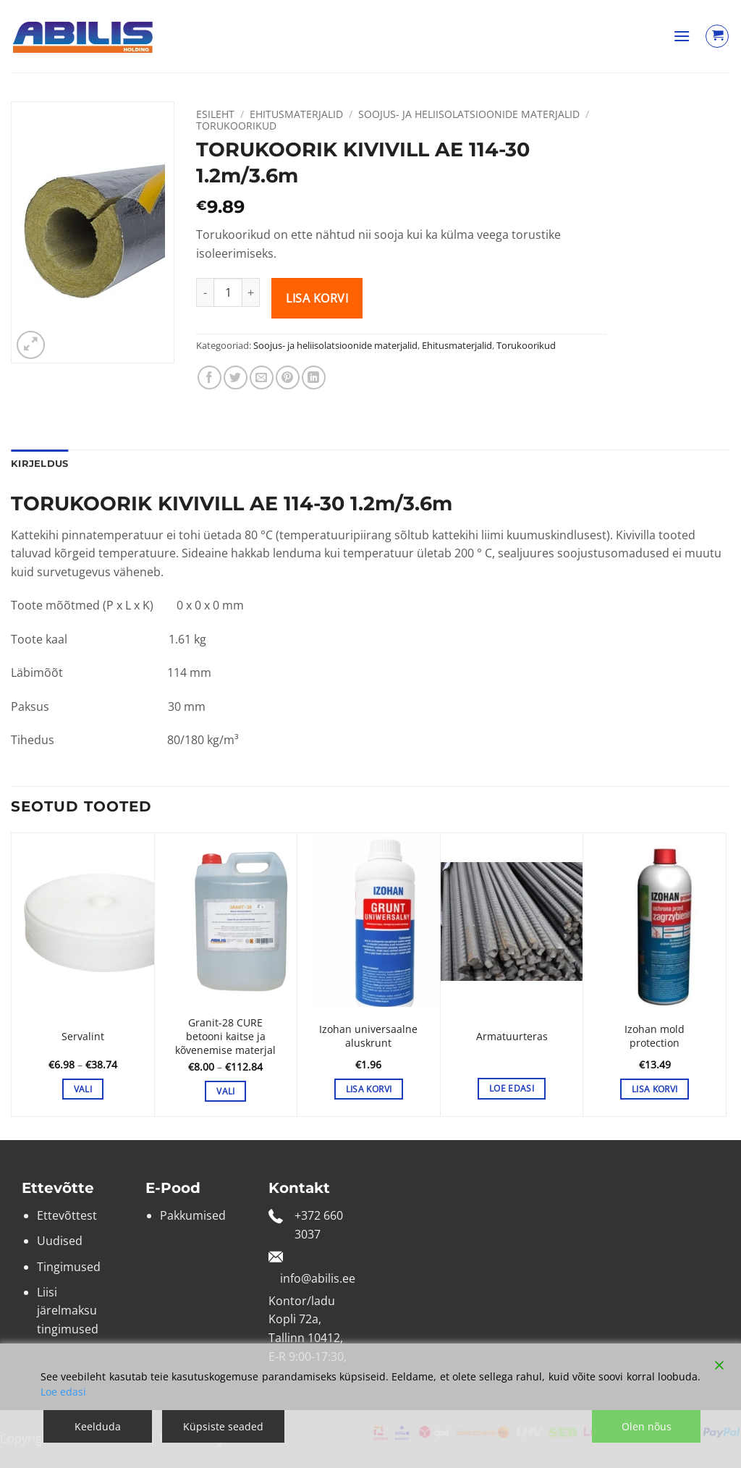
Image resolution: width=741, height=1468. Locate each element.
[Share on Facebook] (209, 377)
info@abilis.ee (317, 1278)
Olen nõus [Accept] (647, 1426)
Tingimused (69, 1267)
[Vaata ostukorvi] (717, 36)
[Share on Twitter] (235, 377)
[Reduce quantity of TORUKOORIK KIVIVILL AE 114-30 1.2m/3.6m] (204, 292)
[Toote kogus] (227, 292)
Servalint (83, 1036)
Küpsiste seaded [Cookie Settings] (223, 1426)
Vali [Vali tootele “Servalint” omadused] (83, 1089)
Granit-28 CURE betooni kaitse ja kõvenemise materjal (225, 1036)
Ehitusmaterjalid (296, 114)
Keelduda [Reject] (98, 1426)
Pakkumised (193, 1215)
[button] (681, 36)
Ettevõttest (67, 1215)
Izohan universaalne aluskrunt (368, 1036)
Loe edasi (63, 1392)
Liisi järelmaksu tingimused (67, 1310)
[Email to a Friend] (262, 377)
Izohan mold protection (654, 1036)
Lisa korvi (317, 298)
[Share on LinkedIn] (314, 377)
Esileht (215, 114)
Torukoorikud (236, 125)
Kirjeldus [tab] (39, 463)
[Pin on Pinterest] (288, 377)
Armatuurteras (512, 1036)
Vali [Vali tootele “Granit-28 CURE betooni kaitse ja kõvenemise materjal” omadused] (225, 1091)
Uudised (59, 1241)
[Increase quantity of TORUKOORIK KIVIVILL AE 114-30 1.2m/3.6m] (251, 292)
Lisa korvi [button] (368, 1089)
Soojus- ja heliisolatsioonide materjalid (469, 114)
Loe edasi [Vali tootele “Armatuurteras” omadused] (511, 1088)
